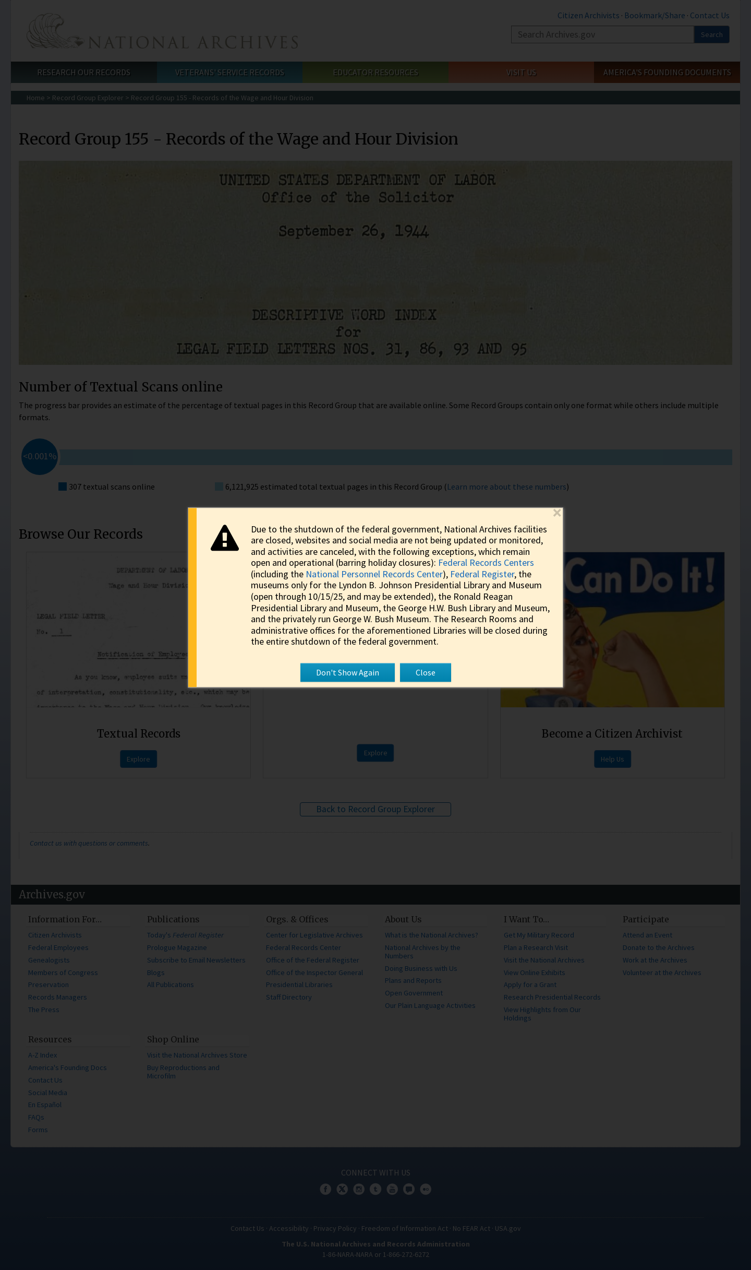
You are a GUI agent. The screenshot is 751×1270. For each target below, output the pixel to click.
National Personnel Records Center (374, 574)
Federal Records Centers (486, 563)
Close (425, 672)
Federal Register (482, 574)
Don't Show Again (347, 672)
